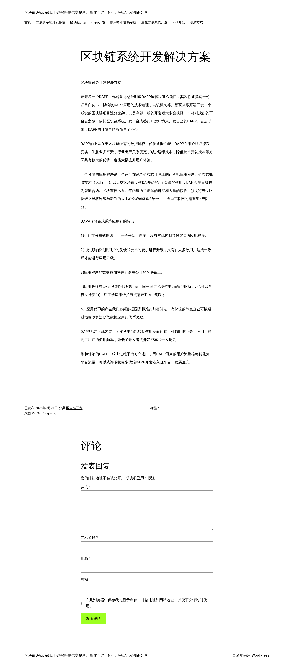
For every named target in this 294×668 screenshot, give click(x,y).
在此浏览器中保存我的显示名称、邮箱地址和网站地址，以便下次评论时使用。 (146, 603)
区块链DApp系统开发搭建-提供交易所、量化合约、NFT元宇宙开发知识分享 (86, 12)
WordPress (261, 655)
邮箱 (85, 558)
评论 (85, 487)
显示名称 (89, 537)
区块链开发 (74, 408)
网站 (84, 579)
